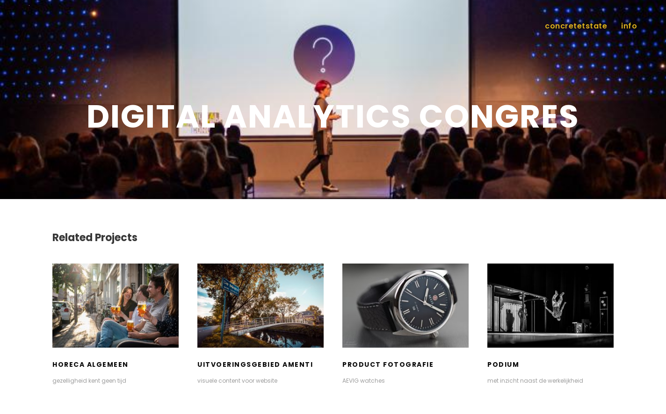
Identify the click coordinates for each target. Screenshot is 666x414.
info (629, 26)
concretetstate (576, 26)
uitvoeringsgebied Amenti (255, 364)
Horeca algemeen (90, 364)
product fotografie (388, 364)
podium (503, 364)
